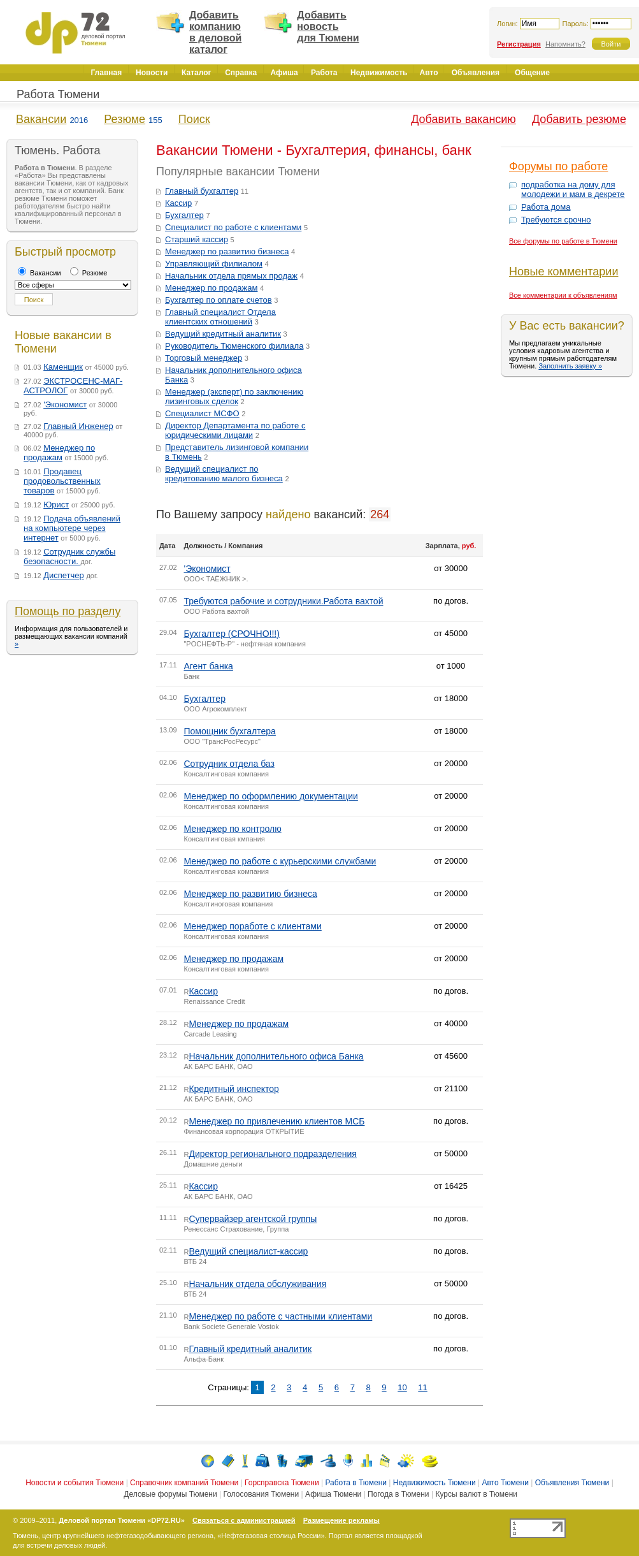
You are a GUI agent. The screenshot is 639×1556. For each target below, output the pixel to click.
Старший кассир (196, 239)
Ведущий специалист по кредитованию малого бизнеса (224, 473)
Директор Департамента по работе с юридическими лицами (235, 430)
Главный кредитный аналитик (250, 1349)
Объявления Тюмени (572, 1482)
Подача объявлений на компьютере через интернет (72, 528)
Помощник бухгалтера (229, 731)
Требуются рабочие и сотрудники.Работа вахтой (283, 601)
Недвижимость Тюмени (434, 1482)
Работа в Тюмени (356, 1482)
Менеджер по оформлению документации (270, 796)
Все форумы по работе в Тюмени (563, 241)
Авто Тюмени (505, 1482)
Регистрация (519, 44)
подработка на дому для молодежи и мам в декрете (572, 189)
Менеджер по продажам (59, 452)
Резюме (124, 119)
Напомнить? (565, 44)
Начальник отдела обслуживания (257, 1284)
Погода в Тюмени (398, 1494)
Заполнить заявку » (570, 366)
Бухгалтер (184, 215)
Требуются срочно (556, 219)
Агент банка (208, 666)
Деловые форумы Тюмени (170, 1494)
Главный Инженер (78, 426)
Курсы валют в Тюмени (476, 1494)
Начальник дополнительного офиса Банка (276, 1056)
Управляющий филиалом (213, 263)
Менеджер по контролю (232, 829)
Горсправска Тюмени (282, 1482)
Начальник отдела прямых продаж (231, 275)
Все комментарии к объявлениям (563, 295)
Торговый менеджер (203, 358)
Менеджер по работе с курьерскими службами (279, 861)
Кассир (178, 203)
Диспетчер (63, 575)
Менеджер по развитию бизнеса (227, 251)
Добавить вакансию (463, 119)
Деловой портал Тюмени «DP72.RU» (122, 1520)
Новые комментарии (563, 271)
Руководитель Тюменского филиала (234, 346)
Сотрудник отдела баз (228, 764)
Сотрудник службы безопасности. (69, 556)
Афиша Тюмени (333, 1494)
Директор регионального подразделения (272, 1154)
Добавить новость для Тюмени (328, 26)
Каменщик (63, 367)
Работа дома (546, 207)
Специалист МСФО (202, 413)
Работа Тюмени (58, 94)
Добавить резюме (579, 119)
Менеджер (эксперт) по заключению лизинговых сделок (234, 396)
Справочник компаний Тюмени (184, 1482)
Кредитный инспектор (233, 1089)
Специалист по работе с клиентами (233, 227)
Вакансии (41, 119)
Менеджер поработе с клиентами (252, 926)
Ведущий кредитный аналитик (223, 333)
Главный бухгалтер (201, 191)
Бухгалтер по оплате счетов (218, 300)
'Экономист (65, 404)
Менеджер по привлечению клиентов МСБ (276, 1121)
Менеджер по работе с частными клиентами (280, 1316)
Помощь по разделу (67, 611)
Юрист (56, 504)
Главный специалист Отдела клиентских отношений (220, 316)
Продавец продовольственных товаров (62, 481)
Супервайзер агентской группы (253, 1219)
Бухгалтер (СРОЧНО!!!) (231, 634)
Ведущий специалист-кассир (248, 1251)
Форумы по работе (558, 166)
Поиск (194, 119)
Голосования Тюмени (261, 1494)
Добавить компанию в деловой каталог (215, 32)
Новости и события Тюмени (74, 1482)
